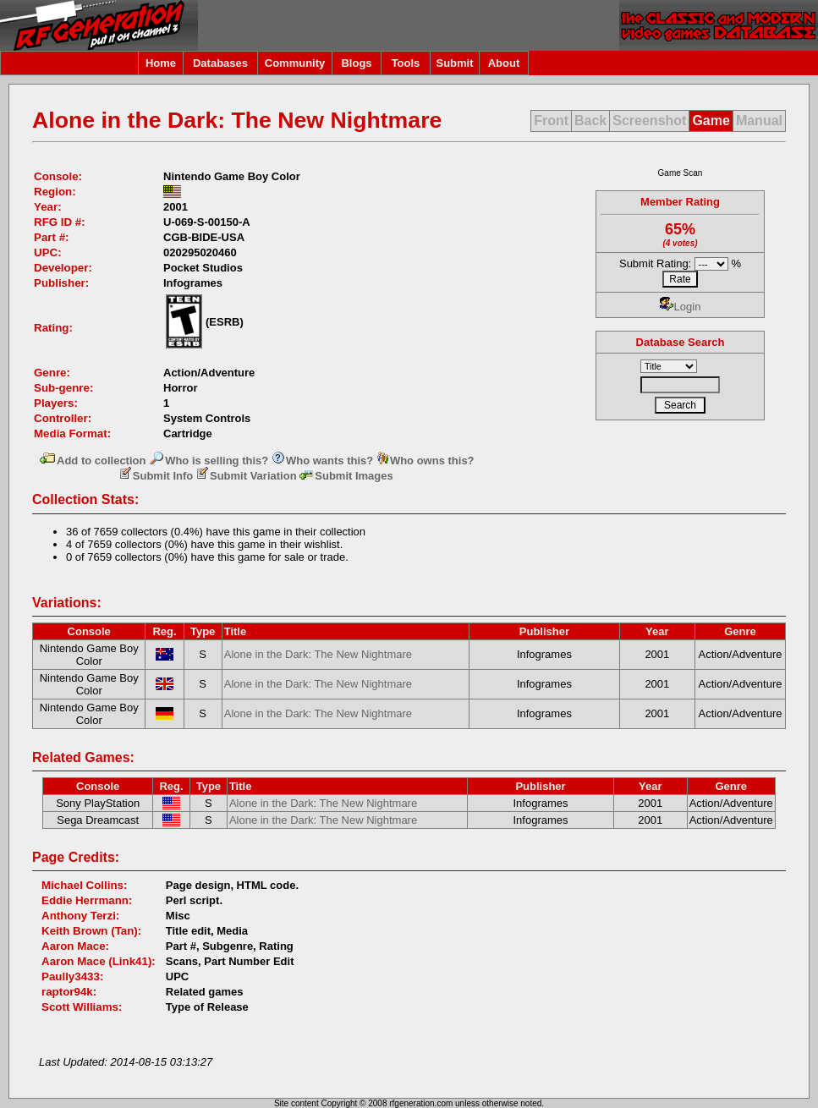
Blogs (356, 63)
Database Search (680, 342)
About (504, 63)
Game (710, 120)
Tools (406, 63)
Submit (454, 63)
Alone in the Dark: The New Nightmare (318, 654)
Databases (220, 63)
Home (160, 63)
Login (680, 306)
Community (295, 63)
